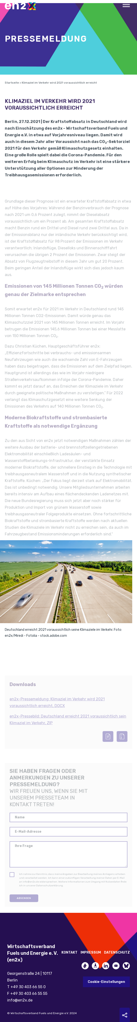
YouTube (116, 965)
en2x (23, 6)
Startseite (12, 90)
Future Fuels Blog (95, 965)
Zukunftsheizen (85, 965)
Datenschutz (117, 952)
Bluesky (126, 965)
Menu (126, 5)
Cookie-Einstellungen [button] (106, 982)
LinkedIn (105, 965)
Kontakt (69, 952)
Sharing (125, 1015)
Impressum (91, 952)
